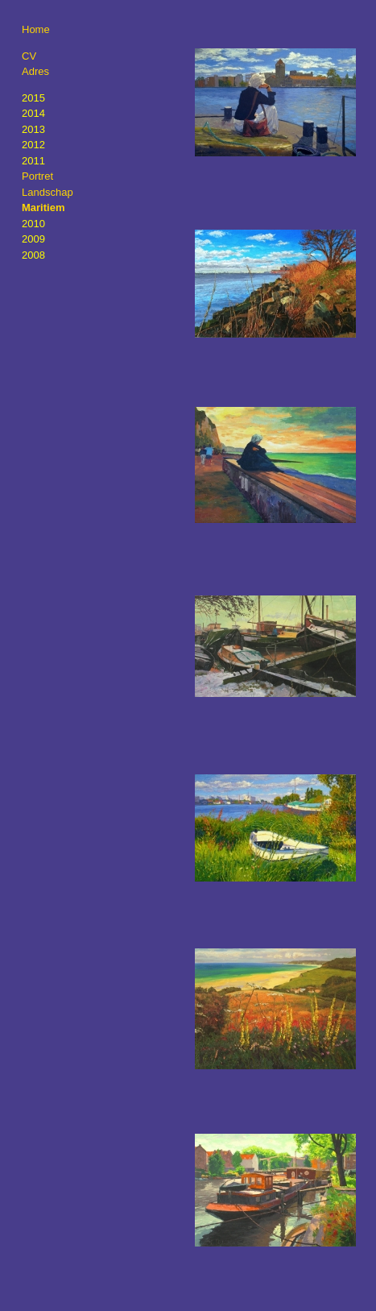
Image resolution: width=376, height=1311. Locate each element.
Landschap (47, 192)
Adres (35, 71)
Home (36, 29)
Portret (37, 176)
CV (29, 56)
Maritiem (43, 207)
